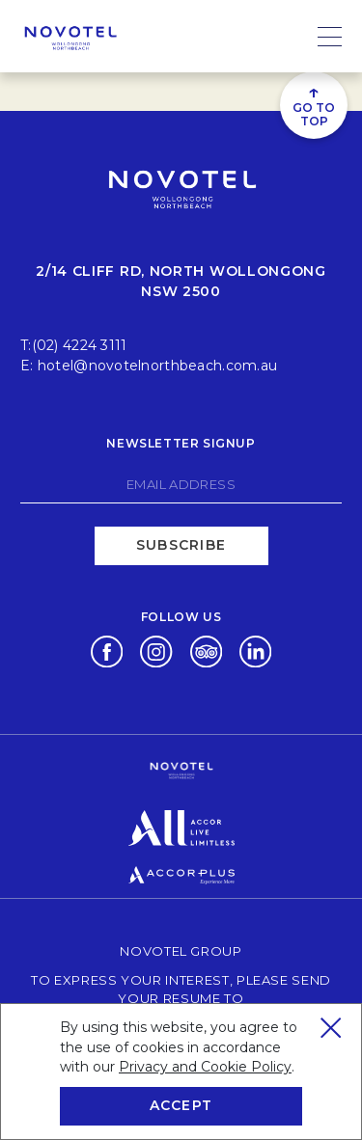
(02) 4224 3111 (79, 345)
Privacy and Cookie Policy (205, 1066)
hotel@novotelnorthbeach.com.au (157, 365)
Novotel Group (180, 950)
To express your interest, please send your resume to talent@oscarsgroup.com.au (186, 998)
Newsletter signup (180, 443)
